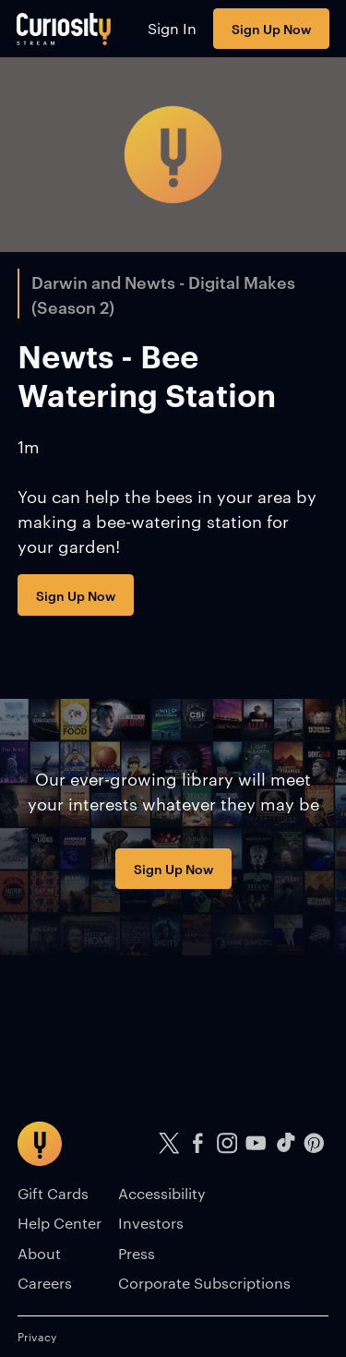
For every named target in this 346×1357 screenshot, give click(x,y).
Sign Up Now (271, 28)
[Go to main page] (64, 28)
